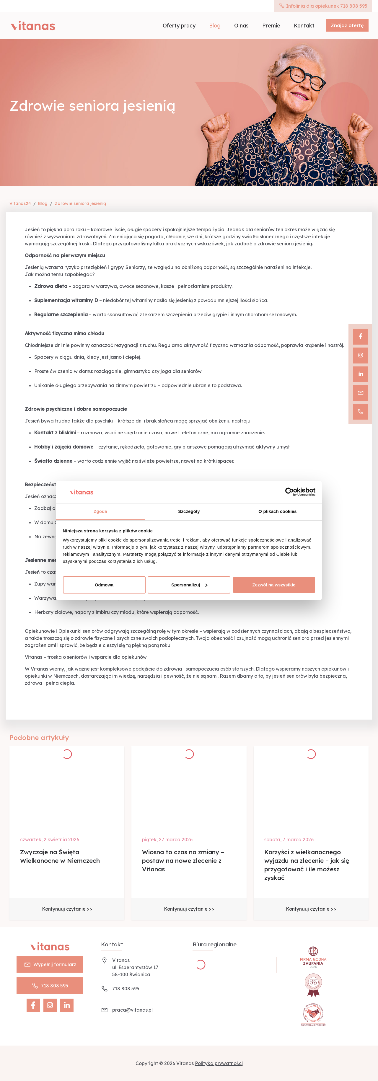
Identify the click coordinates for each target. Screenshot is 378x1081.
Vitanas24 (20, 203)
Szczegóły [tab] (189, 511)
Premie (271, 25)
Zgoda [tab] (100, 511)
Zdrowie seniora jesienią (80, 203)
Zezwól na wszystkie (274, 584)
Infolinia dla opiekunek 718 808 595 (323, 6)
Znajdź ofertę (347, 25)
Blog (215, 25)
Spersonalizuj (189, 584)
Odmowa (104, 584)
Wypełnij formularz (50, 964)
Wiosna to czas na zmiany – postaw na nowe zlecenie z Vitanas (183, 860)
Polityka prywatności (219, 1063)
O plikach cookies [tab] (277, 511)
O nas (241, 25)
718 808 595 (50, 985)
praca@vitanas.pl (132, 1010)
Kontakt (304, 25)
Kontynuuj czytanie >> (67, 909)
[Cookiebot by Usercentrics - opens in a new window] (289, 491)
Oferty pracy (179, 25)
